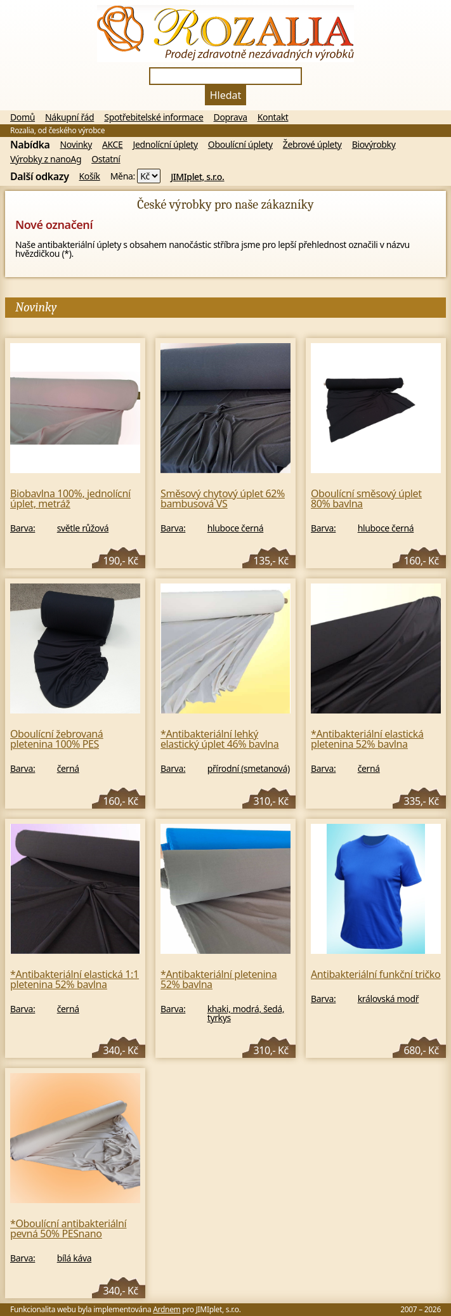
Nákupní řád (69, 117)
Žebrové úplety (312, 144)
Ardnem (166, 1309)
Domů (22, 117)
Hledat (226, 95)
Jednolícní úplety (165, 144)
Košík (89, 176)
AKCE (112, 144)
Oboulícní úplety (240, 144)
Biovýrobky (374, 144)
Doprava (230, 117)
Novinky (76, 144)
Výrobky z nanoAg (45, 159)
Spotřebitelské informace (153, 117)
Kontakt (273, 117)
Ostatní (105, 159)
